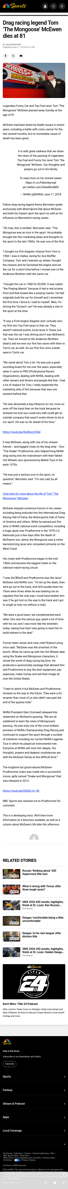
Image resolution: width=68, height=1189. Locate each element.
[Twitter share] (13, 56)
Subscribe (9, 1064)
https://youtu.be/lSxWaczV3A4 (21, 432)
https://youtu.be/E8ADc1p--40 (21, 790)
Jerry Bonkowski (13, 44)
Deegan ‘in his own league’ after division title (41, 935)
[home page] (14, 6)
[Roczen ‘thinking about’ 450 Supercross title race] (11, 874)
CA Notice (7, 1160)
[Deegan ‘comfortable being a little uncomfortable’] (11, 921)
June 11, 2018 (52, 194)
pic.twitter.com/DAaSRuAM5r (41, 187)
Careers (27, 1153)
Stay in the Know (11, 1051)
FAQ (52, 1153)
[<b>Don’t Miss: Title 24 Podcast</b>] (34, 981)
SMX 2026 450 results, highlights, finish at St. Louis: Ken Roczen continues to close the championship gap (43, 903)
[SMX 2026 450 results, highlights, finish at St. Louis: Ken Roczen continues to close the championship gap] (11, 905)
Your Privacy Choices (29, 1160)
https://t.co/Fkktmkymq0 (41, 182)
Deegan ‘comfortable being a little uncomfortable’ (43, 919)
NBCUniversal (20, 1165)
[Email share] (21, 56)
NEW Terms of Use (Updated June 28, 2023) (22, 1158)
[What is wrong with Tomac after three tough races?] (11, 889)
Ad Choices (8, 1153)
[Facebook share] (5, 56)
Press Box (24, 1155)
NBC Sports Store (10, 1155)
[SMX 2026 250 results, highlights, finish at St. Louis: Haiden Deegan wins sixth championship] (11, 952)
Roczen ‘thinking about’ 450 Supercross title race (39, 872)
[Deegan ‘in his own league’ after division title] (11, 936)
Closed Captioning (41, 1153)
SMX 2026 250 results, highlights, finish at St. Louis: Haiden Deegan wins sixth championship (43, 950)
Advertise (18, 1153)
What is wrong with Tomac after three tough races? (41, 888)
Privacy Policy (49, 1158)
